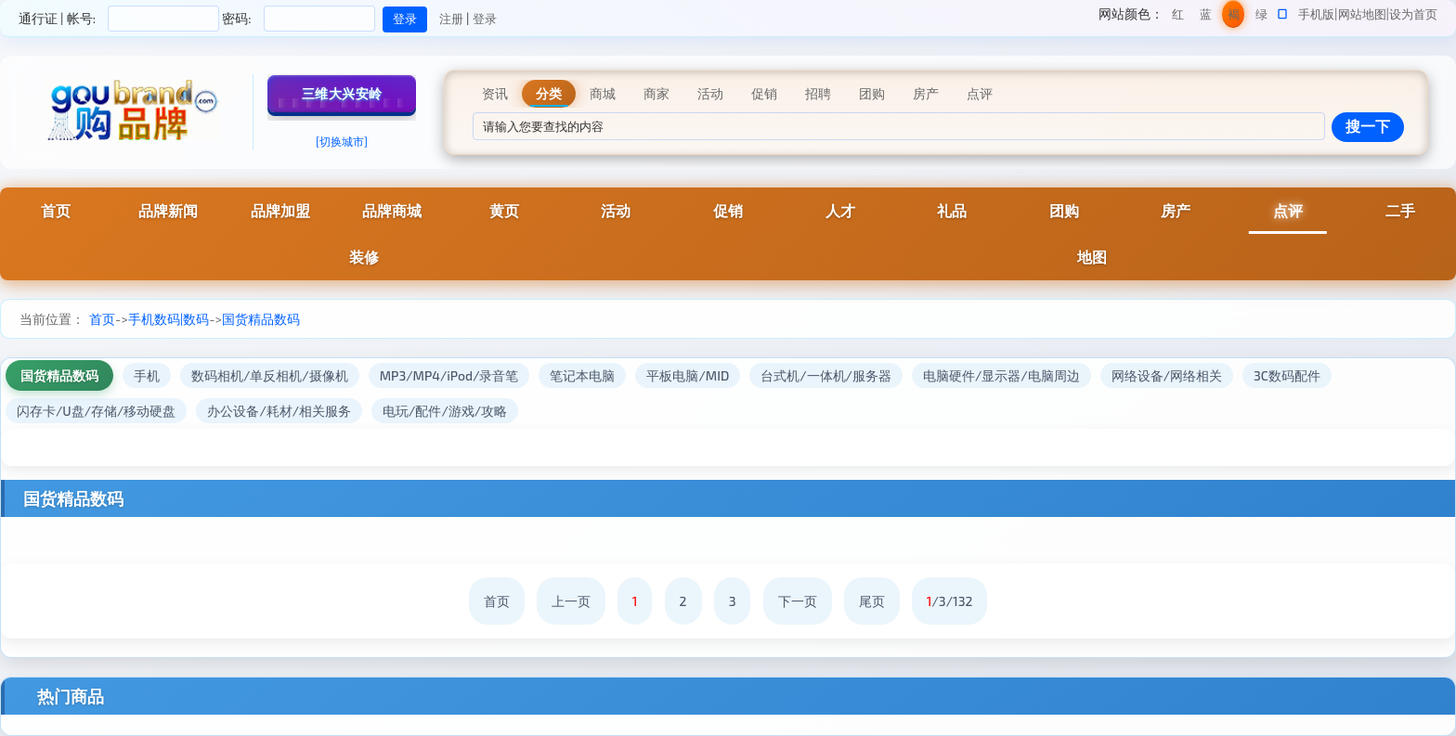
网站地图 (1362, 13)
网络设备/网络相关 (1167, 375)
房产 (1175, 210)
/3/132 (950, 601)
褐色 (1234, 17)
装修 (364, 256)
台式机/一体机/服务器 (825, 375)
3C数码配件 (1287, 375)
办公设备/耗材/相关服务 (279, 411)
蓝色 (1206, 17)
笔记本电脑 (582, 375)
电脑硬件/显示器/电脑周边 (1001, 375)
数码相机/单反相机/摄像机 (269, 375)
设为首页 (1413, 13)
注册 (451, 18)
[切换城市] (342, 141)
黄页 (504, 210)
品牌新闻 (168, 210)
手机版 (1316, 13)
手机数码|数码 (168, 319)
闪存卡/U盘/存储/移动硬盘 (96, 411)
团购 (1064, 210)
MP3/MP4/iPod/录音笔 (449, 375)
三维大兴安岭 (342, 93)
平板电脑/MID (687, 375)
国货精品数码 (261, 319)
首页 (56, 210)
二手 (1400, 210)
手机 (147, 375)
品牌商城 (392, 210)
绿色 (1261, 17)
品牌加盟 (280, 210)
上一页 (571, 601)
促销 (728, 210)
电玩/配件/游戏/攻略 (445, 411)
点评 (1288, 210)
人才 (840, 210)
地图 (1092, 256)
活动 (615, 210)
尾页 (872, 601)
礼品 (952, 210)
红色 (1178, 17)
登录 (485, 18)
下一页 (797, 601)
